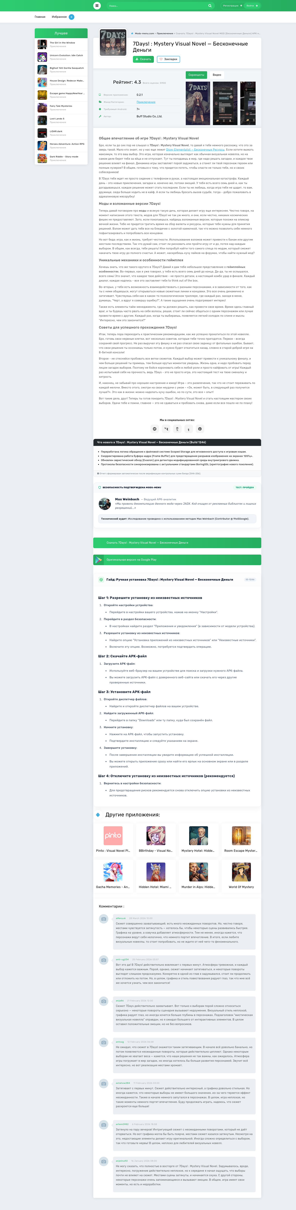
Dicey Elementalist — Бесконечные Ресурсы (195, 149)
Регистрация (232, 5)
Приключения (146, 102)
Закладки (168, 59)
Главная (40, 17)
